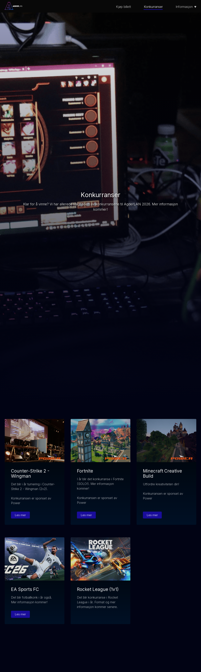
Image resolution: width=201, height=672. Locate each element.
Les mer (20, 515)
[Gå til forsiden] (13, 8)
